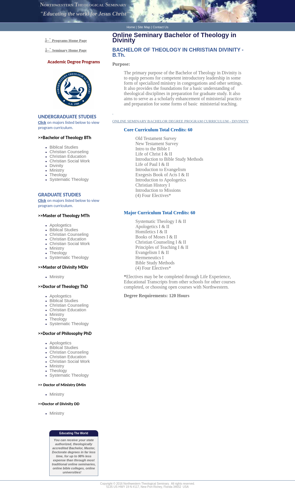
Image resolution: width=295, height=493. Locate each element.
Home (130, 27)
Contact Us (160, 27)
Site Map (144, 27)
